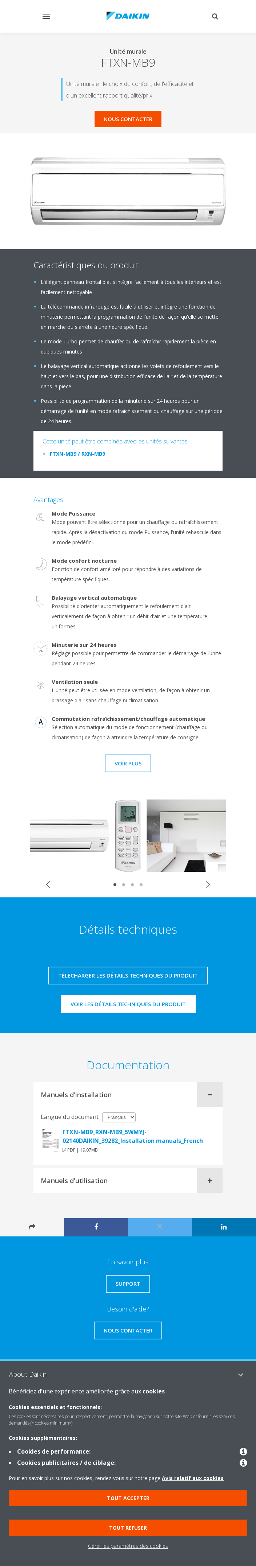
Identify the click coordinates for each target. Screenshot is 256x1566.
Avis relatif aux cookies (193, 1478)
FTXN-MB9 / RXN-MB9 (77, 453)
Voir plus (128, 763)
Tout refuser (128, 1527)
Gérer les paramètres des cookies (128, 1545)
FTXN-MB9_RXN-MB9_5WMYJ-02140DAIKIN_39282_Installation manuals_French (133, 1136)
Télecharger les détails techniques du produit (128, 975)
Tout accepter (128, 1498)
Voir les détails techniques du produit (128, 1004)
